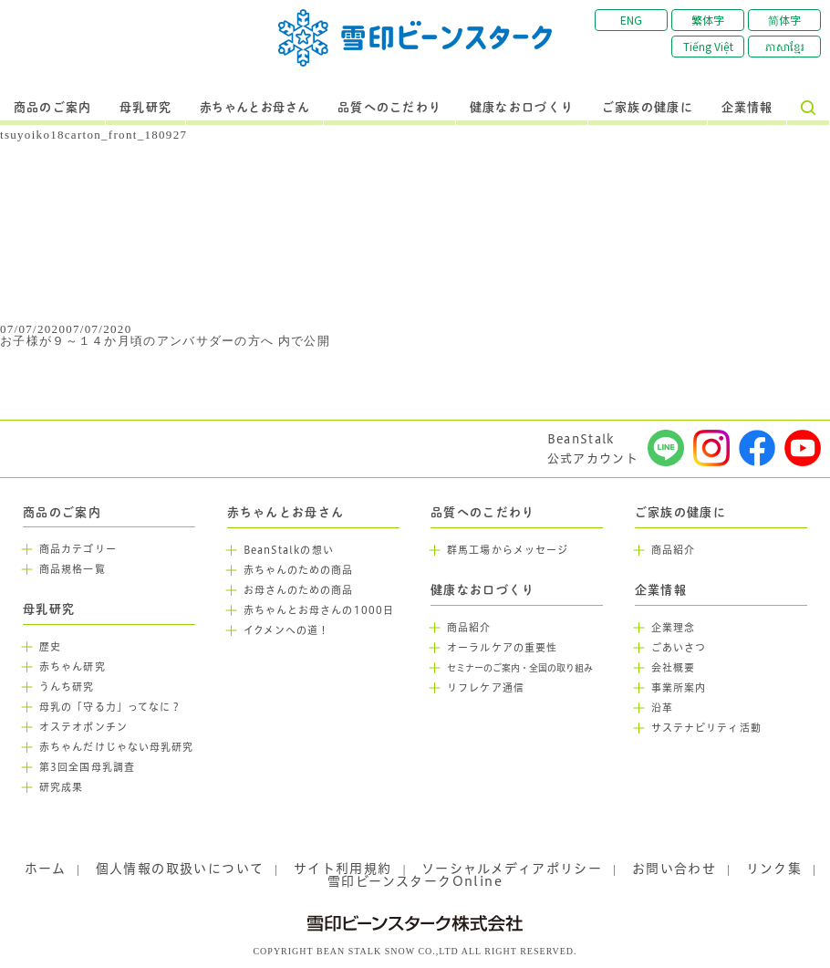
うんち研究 (67, 687)
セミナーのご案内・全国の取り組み (520, 668)
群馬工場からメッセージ (507, 550)
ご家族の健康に (647, 107)
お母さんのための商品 (299, 590)
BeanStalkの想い (289, 550)
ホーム (45, 868)
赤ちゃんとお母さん (255, 107)
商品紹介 (469, 627)
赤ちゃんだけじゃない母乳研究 (116, 747)
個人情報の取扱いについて (180, 868)
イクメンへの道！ (287, 630)
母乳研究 (145, 107)
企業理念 (673, 627)
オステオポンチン (83, 727)
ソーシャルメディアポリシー (511, 868)
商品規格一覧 (72, 569)
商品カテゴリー (78, 549)
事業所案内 (679, 688)
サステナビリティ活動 (706, 728)
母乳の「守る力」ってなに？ (110, 707)
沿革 (662, 708)
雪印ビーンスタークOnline (415, 881)
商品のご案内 (53, 107)
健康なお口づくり (522, 107)
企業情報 (747, 107)
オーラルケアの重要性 (502, 647)
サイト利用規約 (343, 868)
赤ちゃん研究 (72, 667)
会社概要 (673, 667)
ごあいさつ (679, 647)
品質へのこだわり (389, 107)
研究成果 (61, 787)
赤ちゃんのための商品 (299, 570)
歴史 (50, 646)
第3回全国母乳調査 (87, 767)
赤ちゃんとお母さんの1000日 (319, 610)
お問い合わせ (674, 868)
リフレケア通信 (485, 688)
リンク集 (774, 868)
